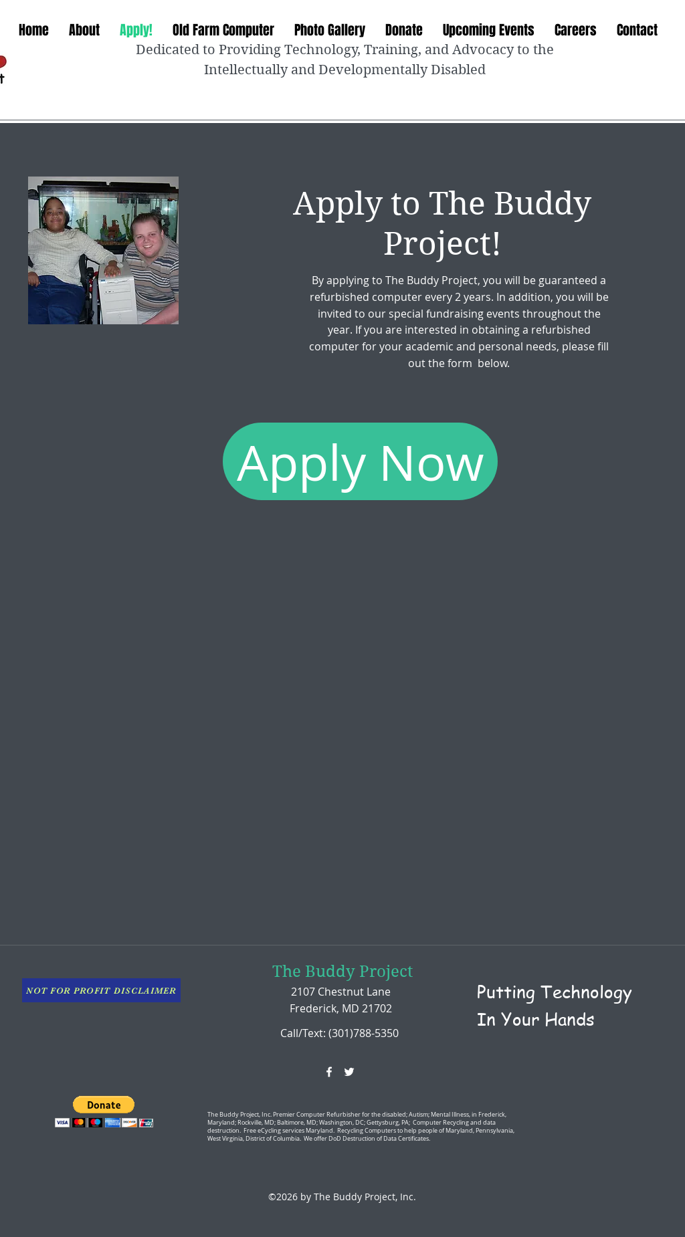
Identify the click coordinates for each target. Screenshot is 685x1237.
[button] (104, 1111)
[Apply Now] (360, 461)
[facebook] (329, 1072)
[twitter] (349, 1072)
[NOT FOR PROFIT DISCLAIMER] (101, 990)
